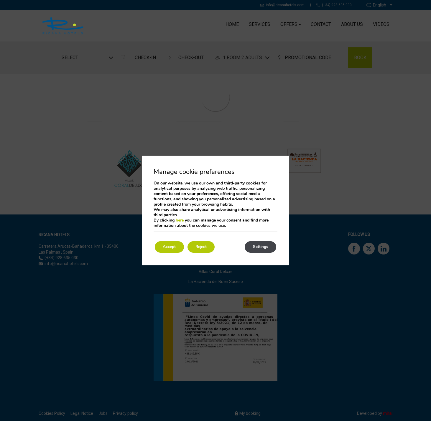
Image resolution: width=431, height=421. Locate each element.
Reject (204, 247)
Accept (170, 247)
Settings (259, 247)
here (180, 220)
